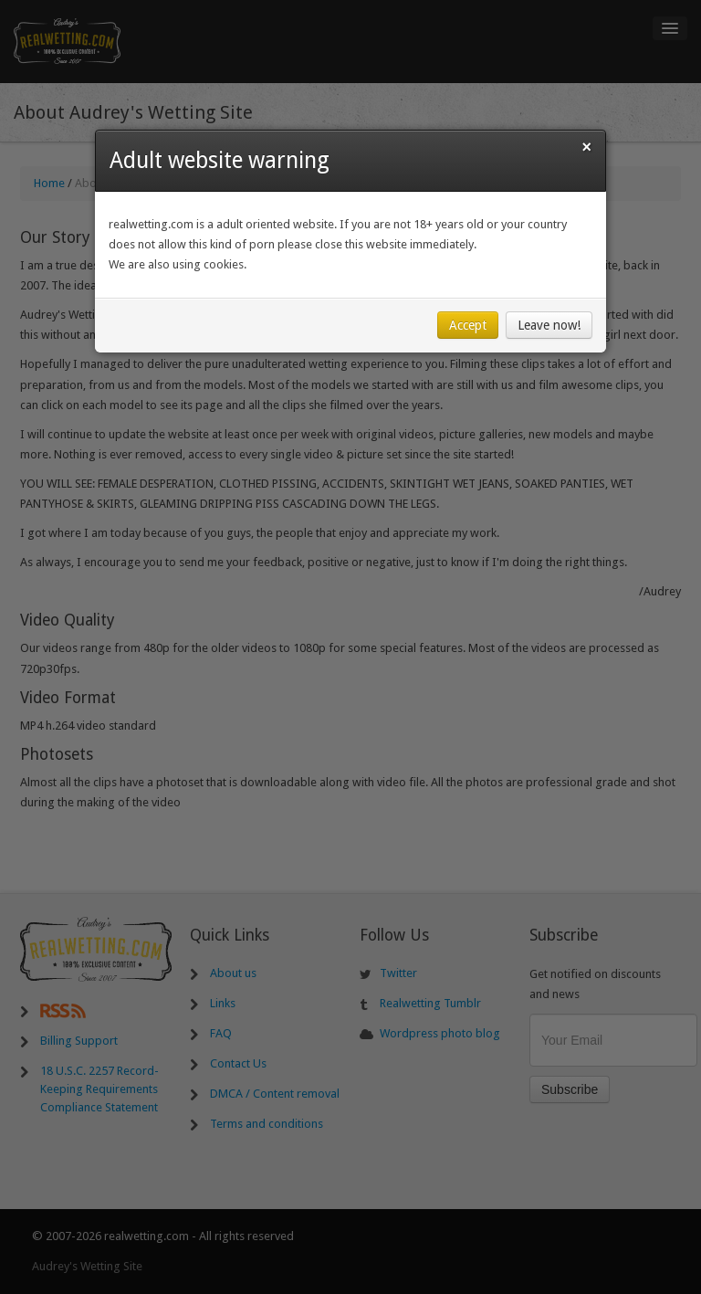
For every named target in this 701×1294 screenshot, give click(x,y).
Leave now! (549, 325)
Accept (468, 325)
